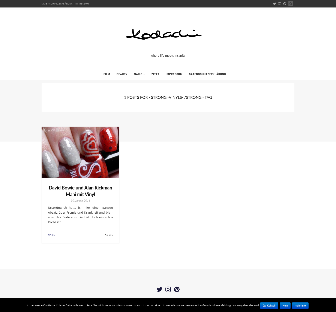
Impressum (82, 4)
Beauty (122, 74)
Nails (138, 74)
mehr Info (300, 305)
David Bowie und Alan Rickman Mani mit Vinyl (80, 191)
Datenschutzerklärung (57, 4)
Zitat (155, 74)
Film (107, 74)
